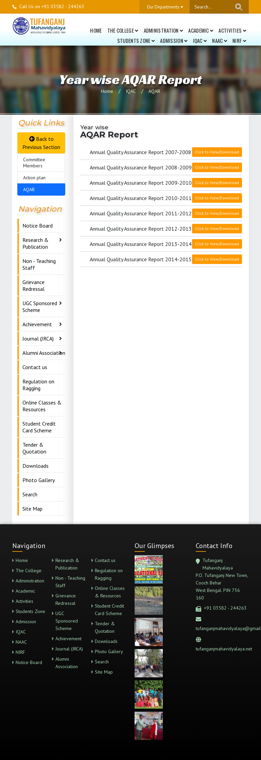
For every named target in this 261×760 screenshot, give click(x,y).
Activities (232, 30)
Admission (173, 40)
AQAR (154, 91)
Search (29, 494)
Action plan (34, 178)
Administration (163, 30)
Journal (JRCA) (38, 338)
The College (122, 30)
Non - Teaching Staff (39, 264)
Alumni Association (43, 352)
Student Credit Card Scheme (39, 427)
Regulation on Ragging (38, 385)
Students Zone (136, 40)
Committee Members (34, 162)
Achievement (37, 324)
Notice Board (37, 225)
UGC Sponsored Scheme (39, 306)
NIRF (239, 40)
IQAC (200, 40)
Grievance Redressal (33, 285)
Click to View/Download (217, 151)
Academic (200, 30)
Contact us (34, 367)
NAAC (219, 40)
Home (96, 30)
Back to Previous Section (41, 142)
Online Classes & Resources (42, 406)
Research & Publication (35, 243)
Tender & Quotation (34, 448)
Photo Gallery (38, 480)
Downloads (35, 465)
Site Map (32, 508)
